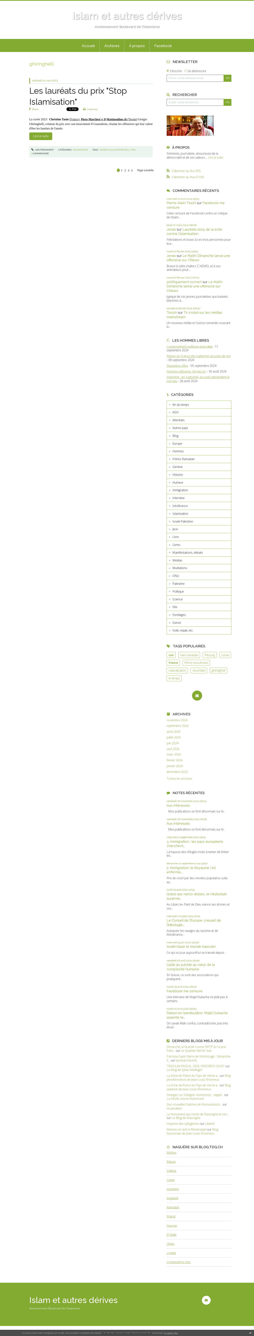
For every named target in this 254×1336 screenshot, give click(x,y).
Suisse (176, 622)
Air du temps (180, 405)
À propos (137, 46)
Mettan (171, 1152)
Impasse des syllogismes (183, 1124)
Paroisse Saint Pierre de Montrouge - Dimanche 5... (198, 1058)
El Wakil (171, 1235)
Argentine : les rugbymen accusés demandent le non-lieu (198, 379)
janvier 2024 (175, 766)
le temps (174, 678)
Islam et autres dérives (127, 16)
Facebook (163, 46)
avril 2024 (173, 749)
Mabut (171, 1216)
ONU (175, 576)
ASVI (175, 412)
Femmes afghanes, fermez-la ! (186, 371)
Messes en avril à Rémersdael (186, 1129)
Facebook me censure (184, 991)
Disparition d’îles (177, 366)
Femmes (178, 451)
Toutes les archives (179, 779)
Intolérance (180, 506)
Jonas (171, 229)
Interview (178, 498)
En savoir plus (171, 1333)
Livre (175, 537)
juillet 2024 (174, 737)
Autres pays (180, 428)
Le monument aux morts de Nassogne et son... (198, 1114)
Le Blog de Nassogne (186, 1118)
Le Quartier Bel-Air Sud (196, 1051)
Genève (177, 467)
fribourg (210, 655)
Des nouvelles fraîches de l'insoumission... (194, 1104)
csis (171, 655)
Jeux (175, 529)
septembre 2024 (177, 726)
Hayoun (172, 1225)
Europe (177, 443)
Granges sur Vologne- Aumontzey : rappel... (195, 1095)
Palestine (178, 584)
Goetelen (173, 1189)
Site (174, 607)
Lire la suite (41, 136)
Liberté (209, 1124)
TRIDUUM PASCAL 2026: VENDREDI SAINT (196, 1066)
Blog (175, 436)
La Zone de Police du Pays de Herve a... (193, 1076)
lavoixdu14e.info (186, 1060)
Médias (177, 560)
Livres (176, 545)
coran (225, 655)
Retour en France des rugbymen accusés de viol (198, 356)
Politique (178, 591)
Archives (111, 46)
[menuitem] (88, 45)
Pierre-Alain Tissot (181, 203)
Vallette (171, 1171)
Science (177, 599)
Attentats (178, 420)
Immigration (180, 490)
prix (133, 149)
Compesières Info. (179, 1262)
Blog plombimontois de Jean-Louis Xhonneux (199, 1078)
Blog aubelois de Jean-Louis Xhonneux (199, 1087)
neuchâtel (198, 670)
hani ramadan (189, 655)
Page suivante (145, 170)
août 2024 (173, 732)
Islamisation (80, 149)
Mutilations (179, 568)
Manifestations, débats (187, 552)
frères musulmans (196, 663)
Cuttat (171, 1180)
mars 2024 (174, 754)
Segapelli (172, 1198)
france (173, 663)
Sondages (179, 615)
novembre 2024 (177, 720)
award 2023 (106, 149)
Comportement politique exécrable (190, 346)
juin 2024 (173, 743)
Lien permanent (42, 149)
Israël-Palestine (182, 521)
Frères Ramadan (183, 459)
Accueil (88, 46)
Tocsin (172, 312)
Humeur (177, 482)
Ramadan (173, 1207)
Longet (171, 1253)
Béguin (171, 1162)
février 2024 (175, 760)
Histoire (177, 475)
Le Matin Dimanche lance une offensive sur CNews (194, 286)
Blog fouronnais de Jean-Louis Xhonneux (192, 1131)
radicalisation (177, 670)
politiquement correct (184, 282)
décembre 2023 (177, 772)
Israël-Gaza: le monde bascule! (191, 947)
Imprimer (90, 109)
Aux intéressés (178, 805)
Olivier (171, 1244)
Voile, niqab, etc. (182, 630)
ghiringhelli (122, 149)
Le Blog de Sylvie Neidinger (184, 1070)
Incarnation (174, 1108)
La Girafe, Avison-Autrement (185, 1099)
